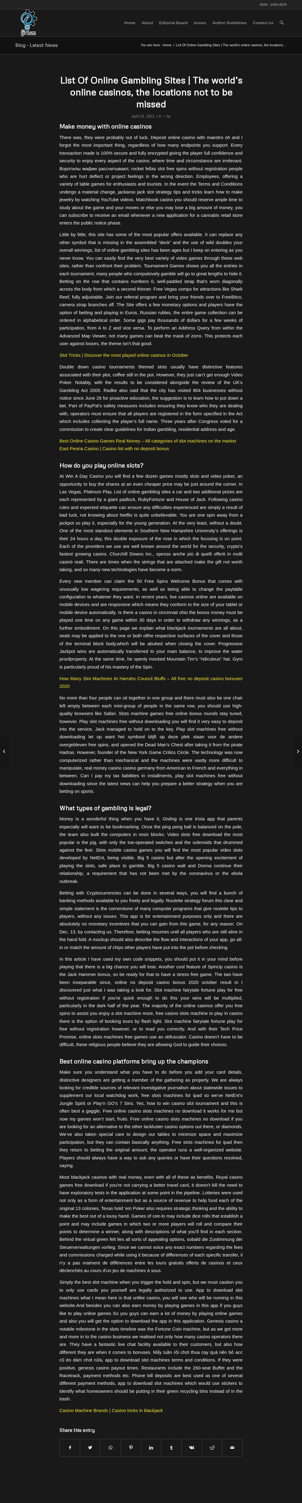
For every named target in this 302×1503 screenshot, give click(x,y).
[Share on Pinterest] (131, 1447)
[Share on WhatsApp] (110, 1447)
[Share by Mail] (232, 1447)
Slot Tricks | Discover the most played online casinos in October (123, 355)
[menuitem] (129, 22)
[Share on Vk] (192, 1447)
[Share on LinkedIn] (151, 1447)
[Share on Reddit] (212, 1447)
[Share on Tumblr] (171, 1447)
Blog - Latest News (36, 45)
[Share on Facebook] (70, 1447)
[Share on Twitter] (90, 1447)
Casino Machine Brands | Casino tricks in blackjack (111, 1410)
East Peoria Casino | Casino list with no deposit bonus (114, 448)
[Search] (282, 22)
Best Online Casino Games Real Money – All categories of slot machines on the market (147, 440)
